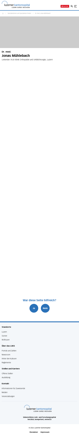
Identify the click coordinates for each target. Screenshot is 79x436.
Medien (4, 392)
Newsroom (6, 355)
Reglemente (6, 363)
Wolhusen (6, 340)
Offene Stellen (7, 374)
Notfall (64, 6)
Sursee (4, 336)
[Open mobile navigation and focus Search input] (72, 6)
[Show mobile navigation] (75, 6)
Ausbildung (6, 377)
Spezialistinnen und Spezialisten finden (19, 13)
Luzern (4, 332)
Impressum (45, 432)
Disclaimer (34, 432)
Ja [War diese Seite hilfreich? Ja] (34, 308)
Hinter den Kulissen (9, 359)
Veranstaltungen (8, 396)
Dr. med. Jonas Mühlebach (43, 13)
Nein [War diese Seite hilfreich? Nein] (45, 308)
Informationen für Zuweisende (13, 388)
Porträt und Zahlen (9, 351)
